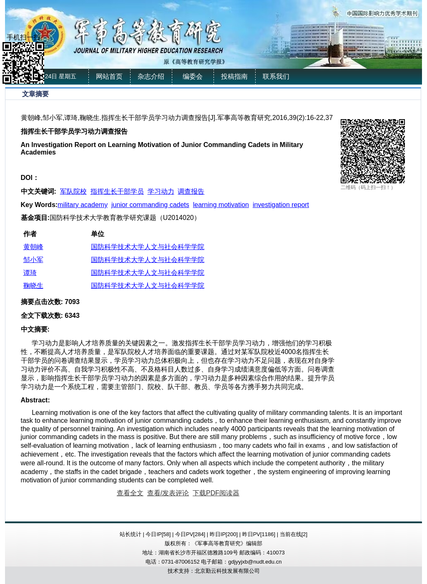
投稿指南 (234, 76)
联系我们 (276, 76)
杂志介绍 (151, 76)
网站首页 (109, 76)
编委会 (193, 76)
